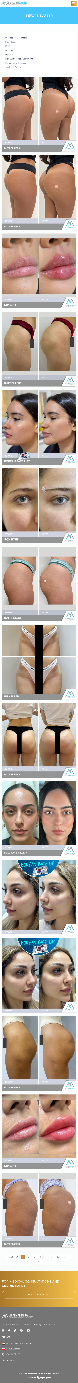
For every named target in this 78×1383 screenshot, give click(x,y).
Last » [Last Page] (39, 1261)
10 (58, 1257)
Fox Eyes (9, 50)
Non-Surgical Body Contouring (19, 58)
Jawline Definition (13, 67)
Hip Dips (9, 54)
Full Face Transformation (16, 37)
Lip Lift (8, 46)
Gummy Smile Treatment (16, 63)
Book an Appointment (39, 1295)
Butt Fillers (10, 41)
